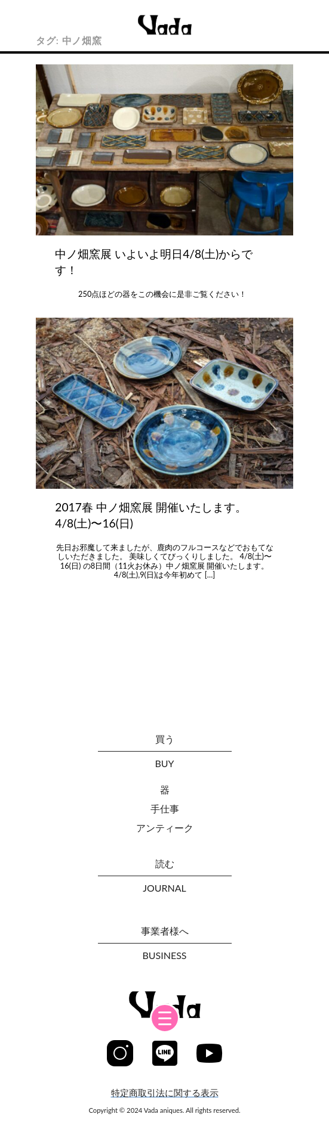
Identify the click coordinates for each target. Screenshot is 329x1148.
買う (164, 738)
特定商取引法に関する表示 (165, 1092)
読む (164, 863)
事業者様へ (165, 930)
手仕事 (164, 808)
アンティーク (164, 827)
